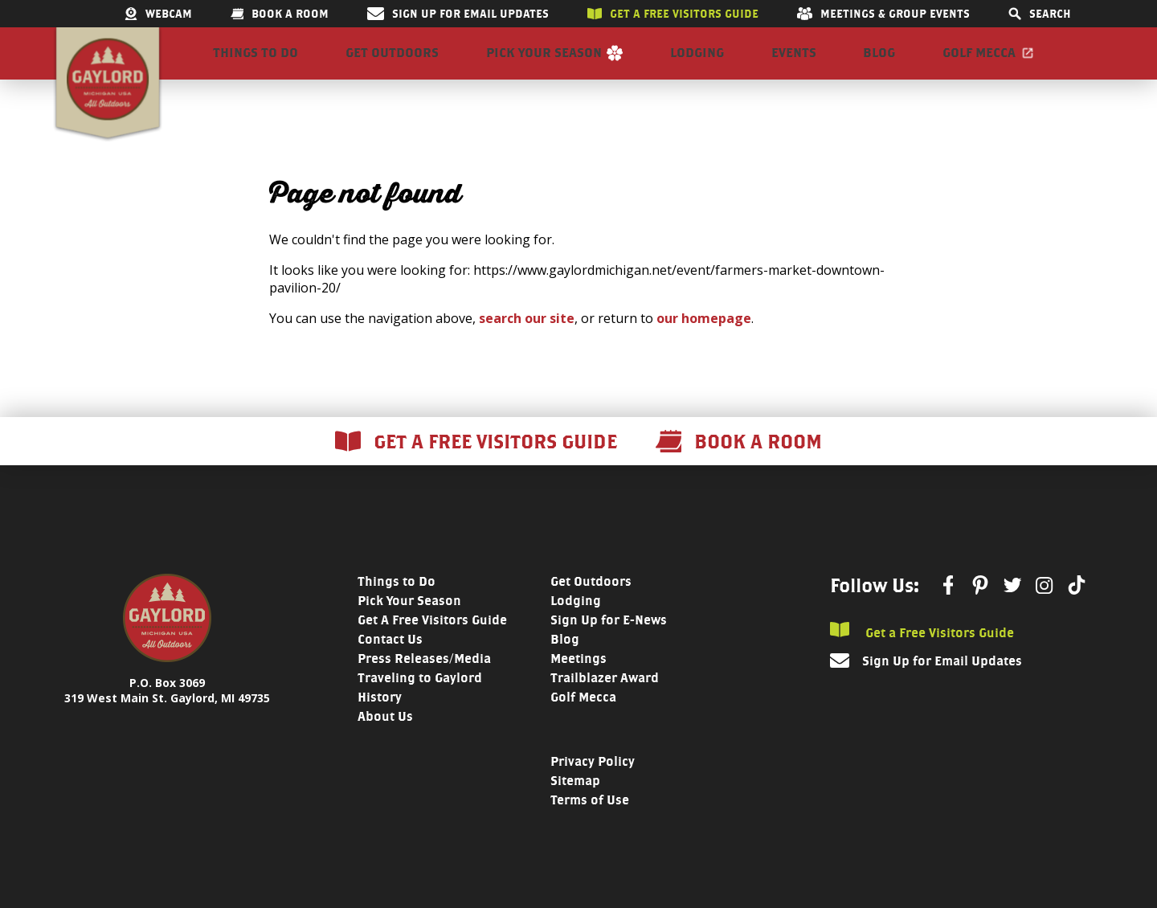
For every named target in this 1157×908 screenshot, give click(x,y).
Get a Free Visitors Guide (922, 656)
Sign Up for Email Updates (458, 13)
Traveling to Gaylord (420, 702)
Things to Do (255, 65)
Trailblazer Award (604, 702)
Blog (879, 65)
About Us (385, 741)
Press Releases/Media (424, 683)
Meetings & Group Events (883, 13)
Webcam (158, 13)
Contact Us (390, 664)
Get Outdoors (392, 65)
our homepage (703, 343)
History (380, 722)
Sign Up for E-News (608, 644)
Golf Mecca (979, 65)
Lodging (697, 65)
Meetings (578, 683)
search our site (526, 343)
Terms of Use (589, 824)
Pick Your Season (544, 65)
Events (793, 65)
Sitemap (575, 805)
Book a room (280, 13)
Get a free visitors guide (672, 13)
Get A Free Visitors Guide (432, 644)
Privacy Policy (592, 786)
